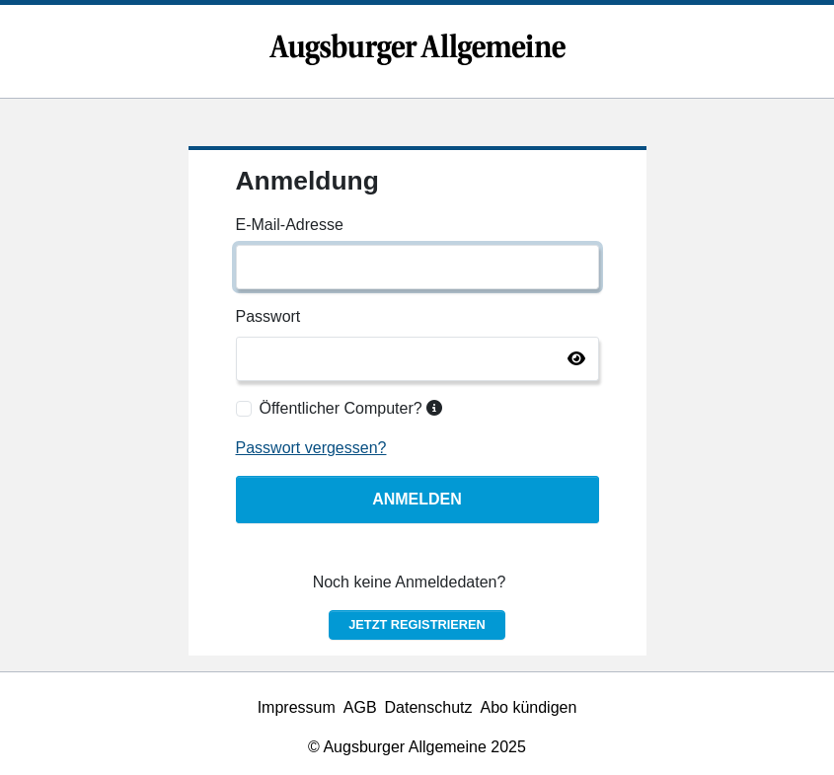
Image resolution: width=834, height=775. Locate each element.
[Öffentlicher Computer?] (244, 409)
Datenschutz (429, 707)
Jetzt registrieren (417, 624)
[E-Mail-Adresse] (417, 267)
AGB (360, 707)
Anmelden (417, 499)
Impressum (297, 707)
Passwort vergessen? (311, 447)
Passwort (268, 316)
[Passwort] (417, 359)
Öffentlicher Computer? (351, 408)
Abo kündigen (529, 707)
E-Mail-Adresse (289, 224)
